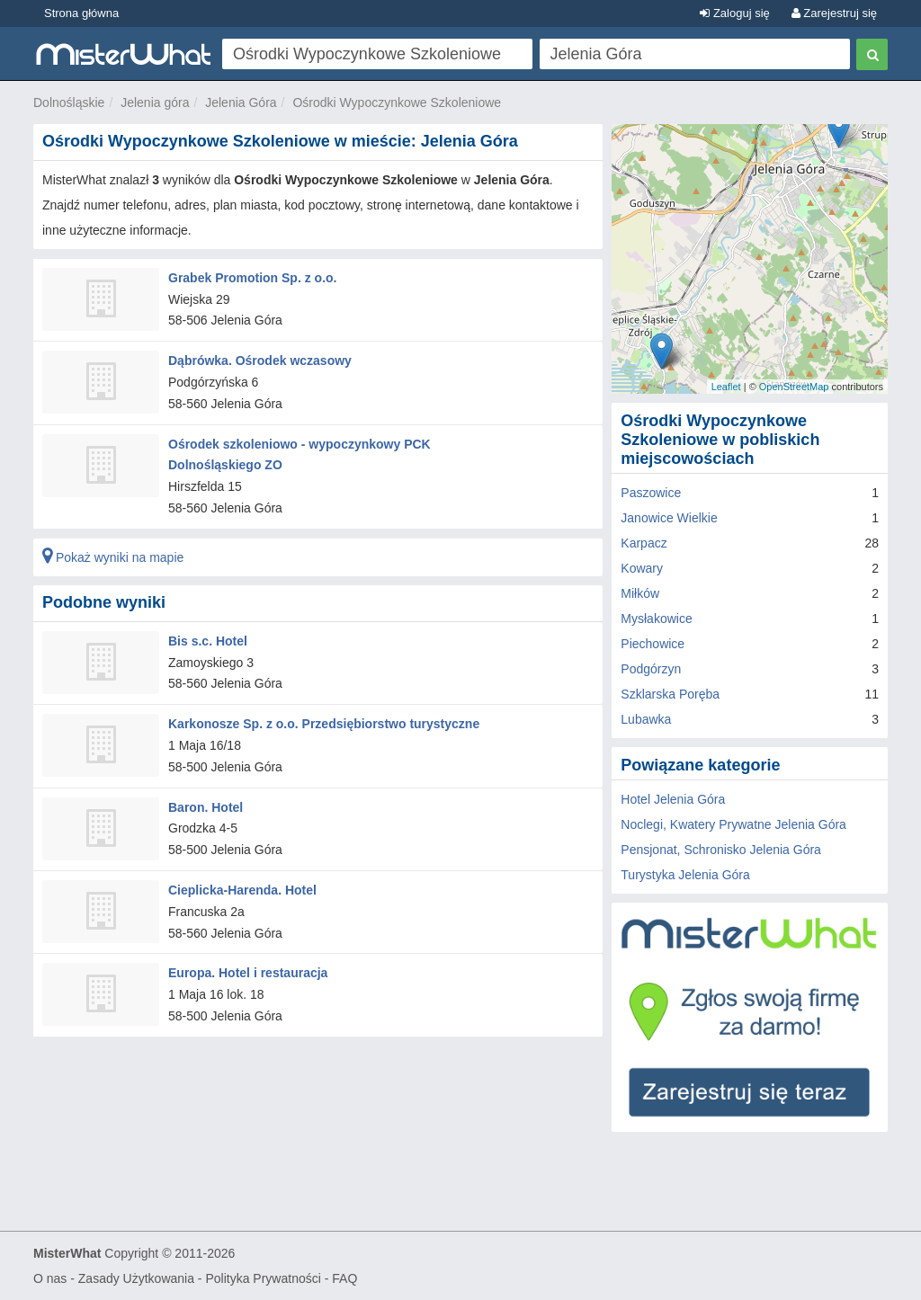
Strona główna (81, 13)
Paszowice (651, 492)
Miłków (640, 593)
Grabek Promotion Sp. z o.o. (252, 278)
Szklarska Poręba (670, 694)
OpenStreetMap (794, 386)
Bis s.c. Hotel (207, 641)
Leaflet (726, 386)
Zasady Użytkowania (136, 1278)
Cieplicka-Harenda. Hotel (242, 890)
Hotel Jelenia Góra (673, 799)
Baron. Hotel (205, 806)
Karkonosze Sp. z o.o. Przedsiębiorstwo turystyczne (323, 724)
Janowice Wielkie (669, 518)
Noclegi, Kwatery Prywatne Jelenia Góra (733, 824)
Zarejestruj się (834, 13)
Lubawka (646, 719)
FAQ (344, 1278)
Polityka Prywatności (262, 1278)
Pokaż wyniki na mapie (112, 557)
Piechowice (652, 644)
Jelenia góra (155, 102)
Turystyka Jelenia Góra (685, 875)
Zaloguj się (734, 13)
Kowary (642, 568)
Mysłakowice (656, 618)
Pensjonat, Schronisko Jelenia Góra (721, 849)
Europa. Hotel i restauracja (247, 973)
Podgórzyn (651, 669)
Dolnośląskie (68, 102)
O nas (50, 1278)
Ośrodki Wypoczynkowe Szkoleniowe (396, 102)
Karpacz (643, 543)
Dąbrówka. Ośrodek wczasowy (260, 360)
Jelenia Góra (240, 102)
